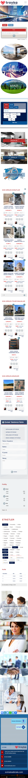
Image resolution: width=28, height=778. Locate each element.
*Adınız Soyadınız (7, 441)
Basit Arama (22, 39)
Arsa (16, 107)
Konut (6, 107)
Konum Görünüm (19, 721)
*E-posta (4, 452)
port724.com (8, 775)
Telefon (4, 447)
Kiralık (11, 25)
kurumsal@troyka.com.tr (8, 765)
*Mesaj (4, 458)
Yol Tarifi (21, 727)
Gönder (14, 472)
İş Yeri (11, 107)
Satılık (5, 25)
